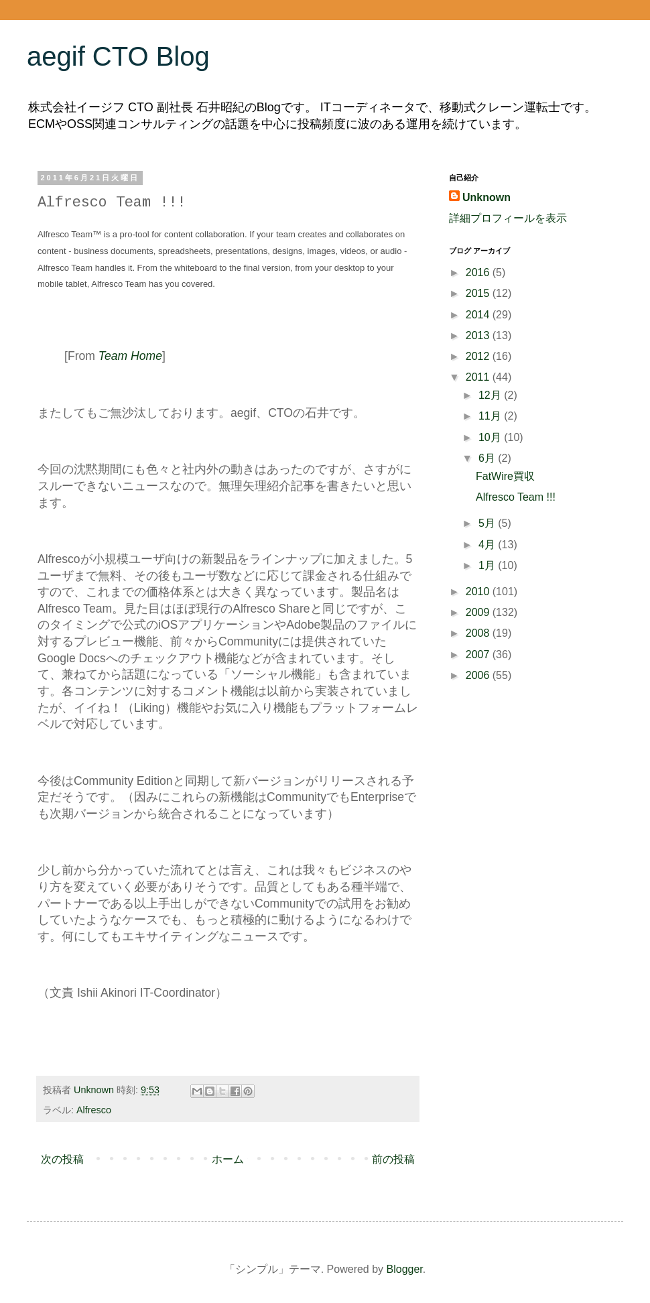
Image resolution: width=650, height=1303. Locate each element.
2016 (479, 272)
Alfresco (93, 1110)
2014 (479, 314)
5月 (488, 523)
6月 (488, 458)
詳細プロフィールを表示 (508, 218)
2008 (479, 633)
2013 (479, 335)
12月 (491, 395)
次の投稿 (62, 1159)
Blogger (405, 1269)
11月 (491, 416)
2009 (479, 612)
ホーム (228, 1159)
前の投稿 (393, 1159)
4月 (488, 544)
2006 (479, 675)
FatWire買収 (505, 476)
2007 (479, 654)
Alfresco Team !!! (516, 497)
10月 (491, 437)
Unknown (486, 197)
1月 (488, 565)
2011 (479, 377)
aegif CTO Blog (118, 56)
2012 (479, 356)
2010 (479, 591)
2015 (479, 293)
